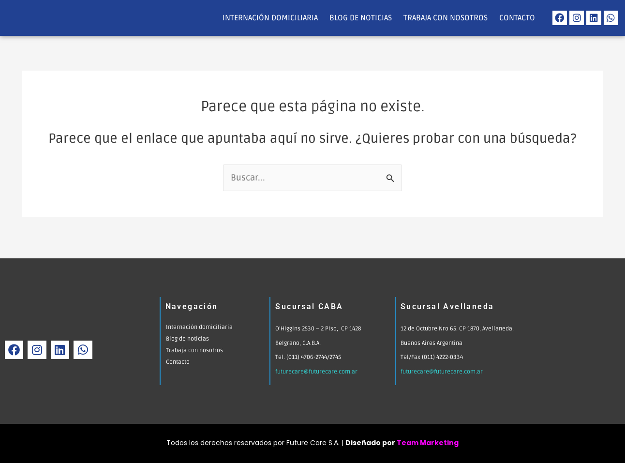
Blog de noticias (360, 18)
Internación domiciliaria (270, 18)
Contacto (517, 18)
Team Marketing (428, 443)
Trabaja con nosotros (445, 18)
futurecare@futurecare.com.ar (317, 371)
